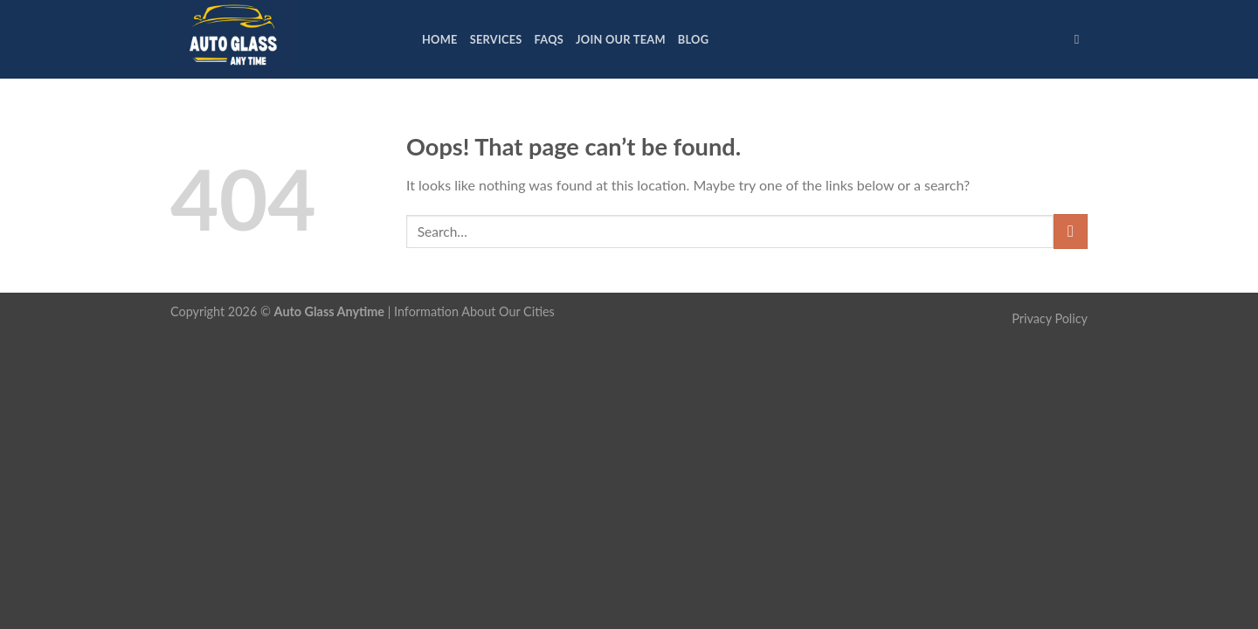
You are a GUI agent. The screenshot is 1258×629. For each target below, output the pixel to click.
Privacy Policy (1050, 318)
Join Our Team (621, 39)
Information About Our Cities (474, 311)
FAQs (549, 39)
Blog (693, 39)
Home (440, 39)
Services (496, 39)
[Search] (1081, 39)
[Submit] (1071, 231)
